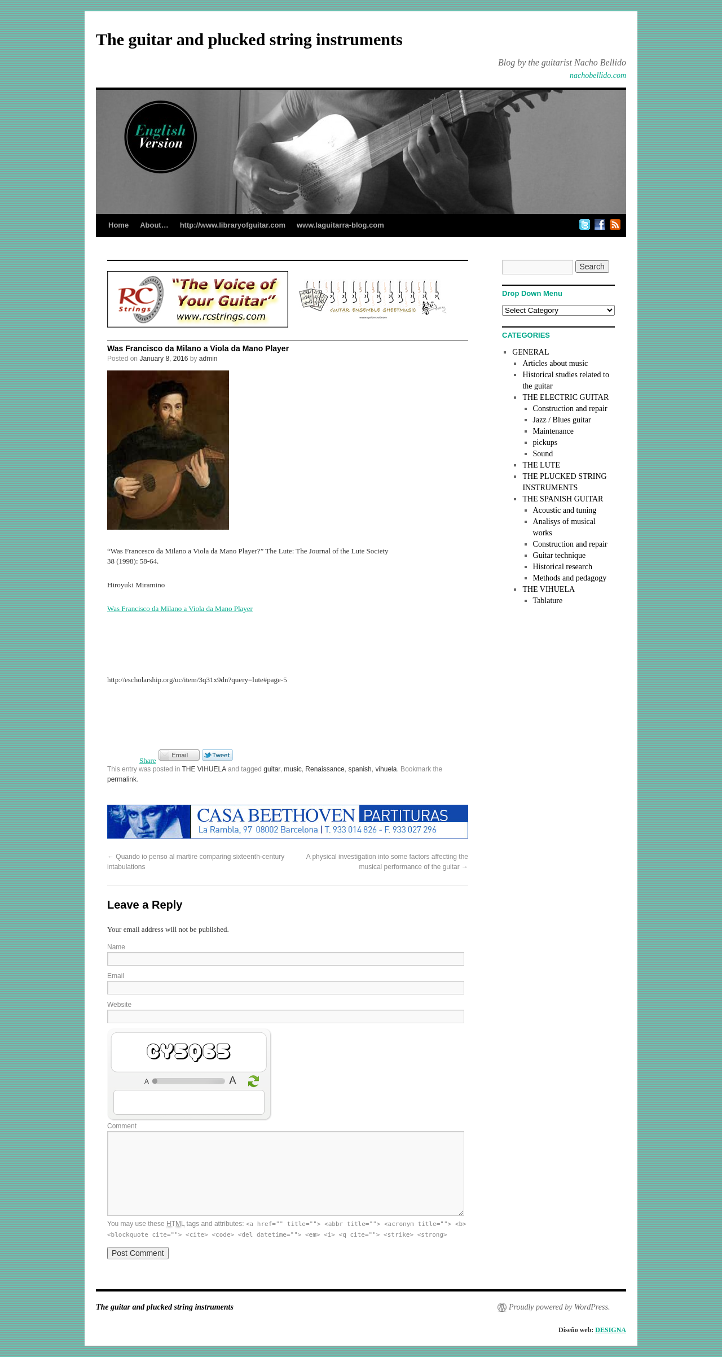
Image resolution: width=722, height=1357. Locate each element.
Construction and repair (570, 408)
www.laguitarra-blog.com (340, 225)
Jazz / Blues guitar (562, 420)
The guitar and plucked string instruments (249, 39)
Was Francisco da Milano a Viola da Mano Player (180, 608)
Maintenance (553, 431)
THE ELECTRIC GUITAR (565, 397)
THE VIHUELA (204, 769)
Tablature (548, 600)
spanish (359, 769)
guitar (271, 769)
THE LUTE (541, 465)
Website (119, 1005)
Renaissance (324, 769)
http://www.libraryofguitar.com (232, 225)
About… (154, 225)
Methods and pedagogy (570, 578)
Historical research (562, 566)
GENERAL (530, 352)
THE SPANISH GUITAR (562, 499)
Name (116, 947)
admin (208, 359)
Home (118, 225)
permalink (122, 779)
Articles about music (555, 363)
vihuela (386, 769)
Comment (122, 1126)
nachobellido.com (598, 75)
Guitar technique (559, 555)
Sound (543, 454)
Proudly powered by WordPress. (559, 1307)
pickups (545, 442)
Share (147, 760)
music (292, 769)
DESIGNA (610, 1330)
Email (115, 976)
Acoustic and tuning (565, 510)
